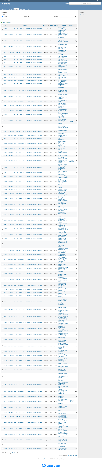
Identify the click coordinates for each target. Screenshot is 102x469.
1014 (5, 412)
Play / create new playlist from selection (62, 67)
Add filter (56, 16)
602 (5, 377)
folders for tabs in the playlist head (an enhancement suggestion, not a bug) (62, 244)
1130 (5, 244)
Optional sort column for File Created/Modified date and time (62, 339)
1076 (5, 160)
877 (5, 46)
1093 (5, 220)
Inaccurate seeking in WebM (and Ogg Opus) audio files (62, 440)
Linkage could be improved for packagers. (62, 173)
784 (5, 384)
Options (5, 19)
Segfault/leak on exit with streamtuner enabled (62, 401)
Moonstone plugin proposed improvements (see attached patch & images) (63, 360)
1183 (5, 322)
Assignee (71, 25)
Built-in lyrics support (61, 186)
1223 (5, 448)
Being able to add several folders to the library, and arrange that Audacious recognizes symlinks (62, 302)
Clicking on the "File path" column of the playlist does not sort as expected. (63, 346)
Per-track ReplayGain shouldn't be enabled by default (63, 198)
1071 (5, 173)
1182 (5, 34)
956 (5, 139)
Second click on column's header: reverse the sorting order (63, 309)
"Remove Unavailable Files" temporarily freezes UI (63, 391)
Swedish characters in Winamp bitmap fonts (62, 370)
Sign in (95, 0)
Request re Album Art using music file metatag (63, 115)
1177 (5, 295)
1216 (5, 365)
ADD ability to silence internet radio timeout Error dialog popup (63, 229)
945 (5, 74)
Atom (70, 455)
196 (5, 416)
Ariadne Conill (72, 401)
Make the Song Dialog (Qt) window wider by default (62, 220)
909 (5, 90)
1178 (5, 41)
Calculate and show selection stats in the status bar (62, 204)
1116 (5, 285)
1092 (5, 189)
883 (5, 355)
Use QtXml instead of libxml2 (62, 60)
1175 (5, 29)
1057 (5, 239)
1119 (5, 229)
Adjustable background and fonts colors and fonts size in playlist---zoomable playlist (62, 161)
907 (5, 57)
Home (2, 0)
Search (67, 3)
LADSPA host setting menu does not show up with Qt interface (63, 434)
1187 (5, 309)
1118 (5, 346)
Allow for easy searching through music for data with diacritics (63, 234)
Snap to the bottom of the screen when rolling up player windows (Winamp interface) (63, 328)
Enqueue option (62, 80)
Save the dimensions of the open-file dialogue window (63, 273)
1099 (5, 198)
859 (5, 396)
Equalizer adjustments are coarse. (62, 153)
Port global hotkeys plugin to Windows (62, 135)
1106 (5, 422)
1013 (5, 115)
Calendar (22, 9)
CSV (73, 455)
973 (5, 428)
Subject (64, 25)
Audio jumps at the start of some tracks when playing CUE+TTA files (63, 384)
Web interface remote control (62, 254)
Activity (10, 9)
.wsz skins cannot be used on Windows (62, 396)
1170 (5, 289)
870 (5, 259)
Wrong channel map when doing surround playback (63, 416)
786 (5, 135)
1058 (5, 143)
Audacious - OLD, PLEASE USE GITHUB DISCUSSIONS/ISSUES (25, 29)
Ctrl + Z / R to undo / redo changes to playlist (63, 193)
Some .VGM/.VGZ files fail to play (63, 412)
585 (5, 391)
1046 (5, 127)
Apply (4, 22)
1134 (5, 254)
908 (5, 60)
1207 (5, 351)
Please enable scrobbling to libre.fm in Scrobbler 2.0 (62, 52)
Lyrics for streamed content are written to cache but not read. (62, 407)
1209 (5, 445)
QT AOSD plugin (62, 155)
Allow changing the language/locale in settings (63, 143)
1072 (5, 155)
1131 (5, 250)
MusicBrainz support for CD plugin (62, 264)
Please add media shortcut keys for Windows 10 (63, 269)
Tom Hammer (71, 160)
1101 (5, 268)
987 (5, 96)
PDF (76, 455)
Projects (6, 0)
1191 (5, 334)
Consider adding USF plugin (62, 355)
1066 (5, 148)
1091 (5, 186)
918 (5, 63)
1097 (5, 214)
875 (5, 292)
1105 (5, 434)
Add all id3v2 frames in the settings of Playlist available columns (63, 127)
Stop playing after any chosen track (62, 131)
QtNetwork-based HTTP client (62, 57)
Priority (56, 25)
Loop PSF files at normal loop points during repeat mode (63, 84)
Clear (9, 22)
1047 (5, 131)
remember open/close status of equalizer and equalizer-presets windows (62, 90)
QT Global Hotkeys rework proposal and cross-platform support (62, 120)
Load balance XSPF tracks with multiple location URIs (62, 279)
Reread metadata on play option (62, 189)
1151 (5, 279)
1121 (5, 234)
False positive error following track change (62, 29)
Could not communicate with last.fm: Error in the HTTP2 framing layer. (63, 422)
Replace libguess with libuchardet (62, 63)
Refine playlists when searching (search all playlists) (62, 105)
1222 (5, 370)
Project (25, 25)
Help (9, 0)
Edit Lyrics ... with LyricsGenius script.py (62, 352)
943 (5, 302)
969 (5, 316)
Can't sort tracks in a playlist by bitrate (63, 365)
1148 (5, 273)
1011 (5, 110)
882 (5, 176)
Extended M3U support (62, 292)
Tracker (45, 25)
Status (5, 16)
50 (14, 453)
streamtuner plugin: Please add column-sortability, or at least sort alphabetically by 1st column (63, 317)
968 (5, 84)
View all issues (83, 15)
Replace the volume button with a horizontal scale (62, 214)
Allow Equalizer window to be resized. (62, 148)
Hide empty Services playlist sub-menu (62, 209)
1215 (5, 360)
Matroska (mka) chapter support (62, 239)
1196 (5, 328)
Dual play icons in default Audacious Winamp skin (63, 445)
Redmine (46, 458)
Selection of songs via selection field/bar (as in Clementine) (63, 250)
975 (5, 401)
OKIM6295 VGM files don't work (62, 448)
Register (99, 0)
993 (5, 407)
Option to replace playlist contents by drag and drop (62, 71)
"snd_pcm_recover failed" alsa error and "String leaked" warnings (63, 428)
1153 (5, 339)
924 (5, 71)
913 (5, 66)
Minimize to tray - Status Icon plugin (63, 322)
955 (5, 80)
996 (5, 105)
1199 (5, 440)
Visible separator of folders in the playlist (62, 111)
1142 (5, 264)
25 (12, 453)
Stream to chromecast (61, 139)
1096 (5, 204)
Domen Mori (71, 120)
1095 (5, 193)
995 (5, 101)
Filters (4, 14)
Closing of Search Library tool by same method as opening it (63, 96)
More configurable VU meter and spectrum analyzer (63, 335)
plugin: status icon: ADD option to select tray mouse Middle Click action (63, 181)
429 (5, 52)
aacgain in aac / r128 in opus (62, 224)
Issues (16, 9)
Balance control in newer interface (63, 74)
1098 (5, 209)
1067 (5, 152)
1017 (5, 120)
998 (5, 224)
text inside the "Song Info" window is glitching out (63, 41)
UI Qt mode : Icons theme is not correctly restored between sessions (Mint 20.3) (63, 34)
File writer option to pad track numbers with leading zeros (62, 168)
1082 (5, 168)
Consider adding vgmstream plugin (63, 176)
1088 (5, 181)
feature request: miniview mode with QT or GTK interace (62, 285)
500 (5, 77)
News (28, 9)
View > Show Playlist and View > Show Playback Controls (62, 259)
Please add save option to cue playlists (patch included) (62, 46)
